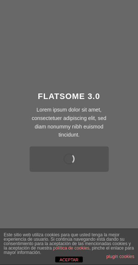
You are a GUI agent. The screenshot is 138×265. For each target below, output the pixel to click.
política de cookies (71, 248)
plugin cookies (120, 256)
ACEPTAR (69, 260)
